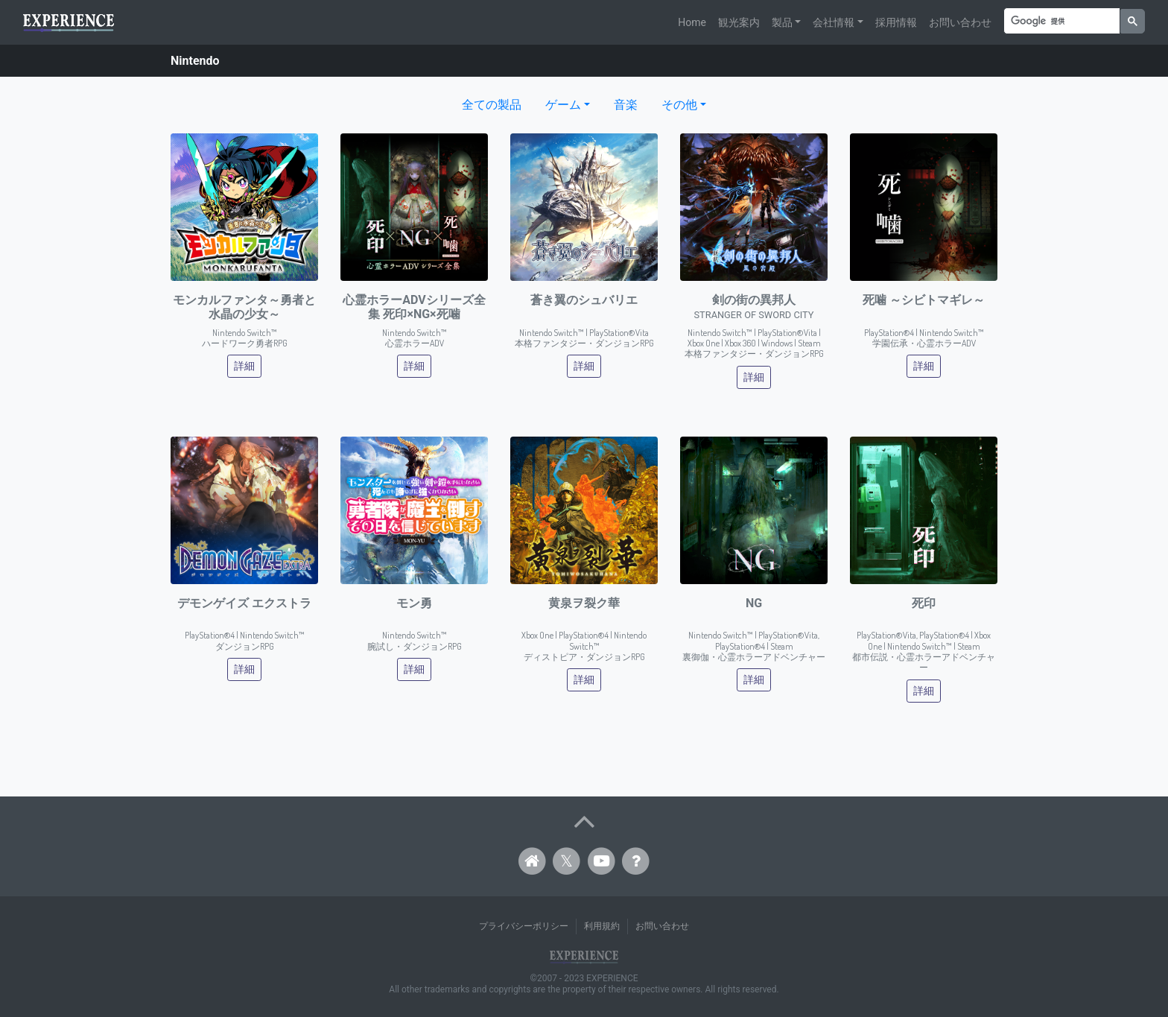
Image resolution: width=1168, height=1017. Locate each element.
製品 (782, 22)
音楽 (626, 105)
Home (692, 22)
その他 (679, 105)
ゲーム (563, 105)
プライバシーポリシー (523, 926)
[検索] (1060, 21)
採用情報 (896, 22)
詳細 (244, 366)
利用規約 (602, 926)
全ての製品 (491, 105)
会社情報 (833, 22)
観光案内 (739, 22)
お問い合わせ (960, 22)
